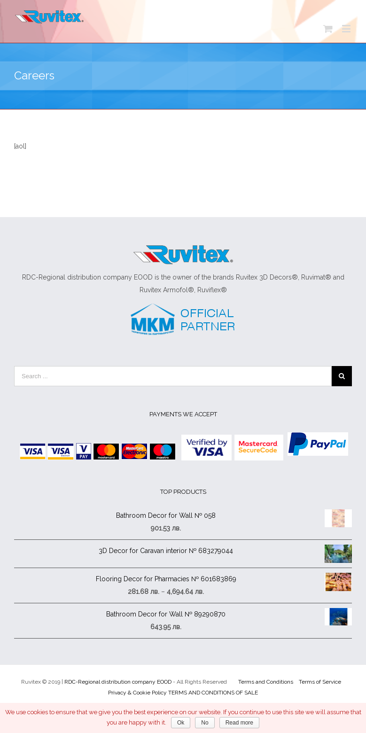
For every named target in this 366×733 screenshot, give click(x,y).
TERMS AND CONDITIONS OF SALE (213, 692)
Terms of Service (320, 681)
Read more (239, 722)
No (204, 722)
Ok (180, 722)
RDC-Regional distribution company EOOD (117, 681)
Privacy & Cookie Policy (137, 692)
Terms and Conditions (265, 681)
